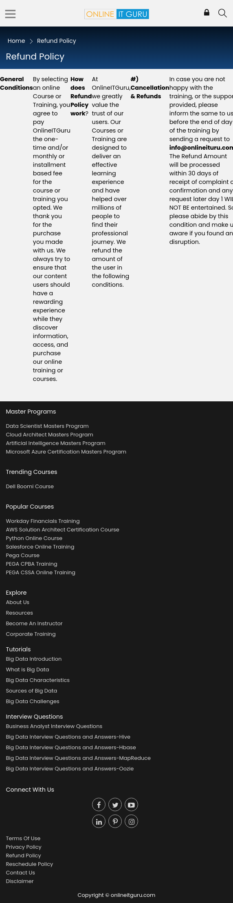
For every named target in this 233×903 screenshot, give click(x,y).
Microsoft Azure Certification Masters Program (66, 452)
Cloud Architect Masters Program (49, 434)
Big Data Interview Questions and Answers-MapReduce (78, 758)
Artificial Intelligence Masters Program (55, 443)
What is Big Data (27, 669)
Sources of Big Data (31, 691)
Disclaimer (19, 881)
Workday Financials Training (42, 521)
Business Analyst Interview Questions (54, 726)
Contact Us (20, 872)
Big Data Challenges (32, 701)
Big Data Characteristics (38, 680)
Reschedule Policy (29, 864)
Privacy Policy (23, 847)
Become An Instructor (34, 623)
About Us (17, 602)
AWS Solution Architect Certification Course (62, 529)
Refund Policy (23, 855)
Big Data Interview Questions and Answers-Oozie (70, 768)
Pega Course (23, 555)
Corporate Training (30, 634)
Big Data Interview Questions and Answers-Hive (68, 737)
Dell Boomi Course (30, 486)
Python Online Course (34, 538)
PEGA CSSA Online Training (40, 572)
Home (16, 41)
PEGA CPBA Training (31, 564)
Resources (19, 613)
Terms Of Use (23, 838)
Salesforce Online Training (40, 547)
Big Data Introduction (34, 659)
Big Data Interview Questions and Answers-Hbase (71, 747)
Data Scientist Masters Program (47, 426)
